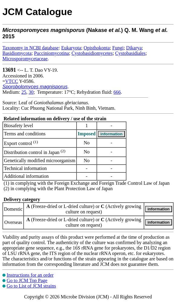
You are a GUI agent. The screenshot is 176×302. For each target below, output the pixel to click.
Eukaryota (71, 47)
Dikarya (134, 47)
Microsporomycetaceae (24, 58)
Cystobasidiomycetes (91, 53)
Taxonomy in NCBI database (30, 47)
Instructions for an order (30, 275)
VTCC (11, 81)
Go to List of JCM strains (31, 285)
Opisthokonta (97, 47)
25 (23, 92)
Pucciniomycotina (51, 53)
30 (31, 92)
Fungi (117, 47)
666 (117, 92)
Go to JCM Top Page (27, 280)
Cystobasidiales (130, 53)
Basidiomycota (16, 53)
